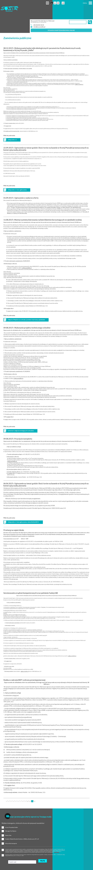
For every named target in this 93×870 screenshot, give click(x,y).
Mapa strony (3, 864)
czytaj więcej (15, 832)
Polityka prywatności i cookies (7, 858)
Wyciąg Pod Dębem (3, 818)
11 (30, 789)
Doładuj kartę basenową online (61, 18)
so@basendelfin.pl (79, 72)
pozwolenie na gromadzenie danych (3, 829)
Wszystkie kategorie (3, 823)
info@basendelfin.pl (39, 15)
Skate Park (23, 815)
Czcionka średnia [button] (49, 3)
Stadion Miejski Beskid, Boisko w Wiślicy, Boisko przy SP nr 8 (23, 818)
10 (27, 789)
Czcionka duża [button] (53, 3)
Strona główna (58, 3)
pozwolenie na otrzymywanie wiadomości (3, 836)
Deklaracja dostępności (5, 867)
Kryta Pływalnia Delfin (3, 815)
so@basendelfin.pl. (72, 644)
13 (34, 789)
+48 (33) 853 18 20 (38, 13)
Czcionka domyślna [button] (46, 3)
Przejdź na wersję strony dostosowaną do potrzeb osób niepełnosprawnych (42, 3)
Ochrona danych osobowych (7, 860)
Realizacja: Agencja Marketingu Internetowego (75, 855)
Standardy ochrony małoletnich (8, 862)
